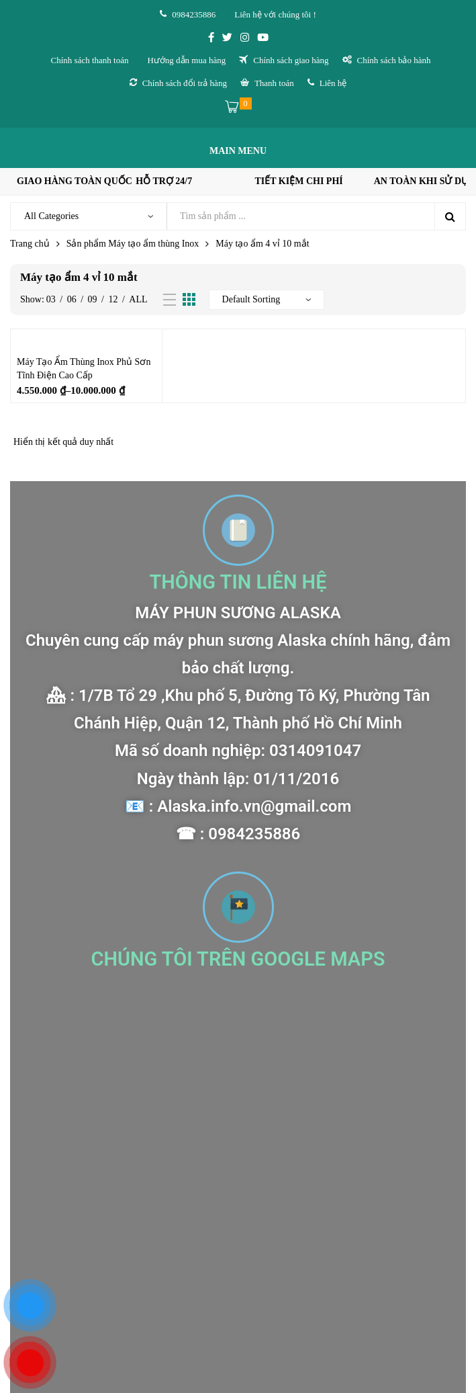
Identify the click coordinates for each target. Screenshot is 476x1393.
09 (92, 299)
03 (51, 299)
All (138, 299)
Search (449, 216)
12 (112, 299)
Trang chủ (30, 244)
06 (72, 299)
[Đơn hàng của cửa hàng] (266, 300)
